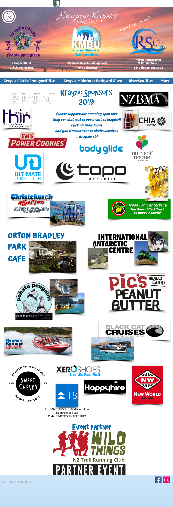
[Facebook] (158, 480)
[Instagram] (166, 480)
